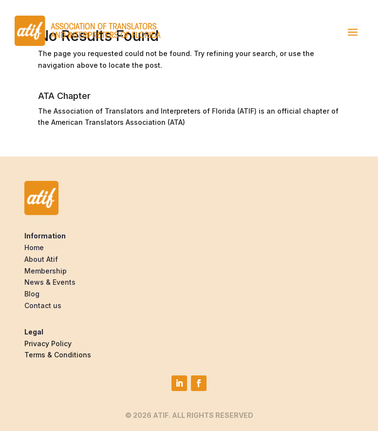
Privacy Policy (48, 343)
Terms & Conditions (57, 355)
